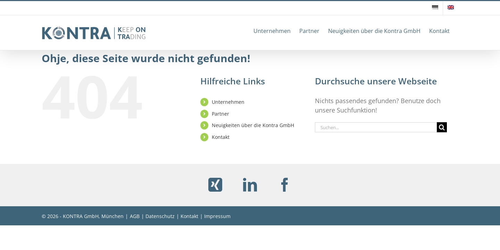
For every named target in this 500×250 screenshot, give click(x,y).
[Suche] (442, 127)
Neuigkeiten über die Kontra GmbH (253, 125)
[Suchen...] (376, 127)
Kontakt (221, 137)
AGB (135, 216)
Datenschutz (160, 216)
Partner (220, 113)
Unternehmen (228, 102)
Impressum (217, 216)
